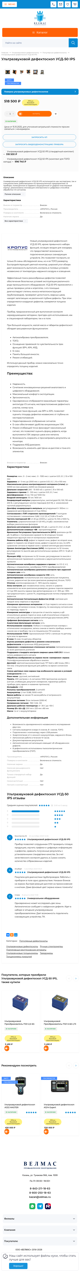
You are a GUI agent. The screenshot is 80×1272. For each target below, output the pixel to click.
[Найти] (73, 42)
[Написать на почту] (61, 4)
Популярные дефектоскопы (33, 941)
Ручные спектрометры (51, 946)
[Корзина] (75, 4)
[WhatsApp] (32, 1206)
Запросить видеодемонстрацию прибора (39, 144)
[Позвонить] (53, 4)
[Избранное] (68, 4)
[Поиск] (37, 42)
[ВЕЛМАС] (40, 18)
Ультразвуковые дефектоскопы (22, 946)
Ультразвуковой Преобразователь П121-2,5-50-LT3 (19, 1024)
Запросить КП (39, 137)
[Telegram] (40, 1206)
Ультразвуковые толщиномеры (22, 953)
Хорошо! (18, 1266)
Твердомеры (46, 953)
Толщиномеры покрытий (19, 956)
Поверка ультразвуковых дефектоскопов (26, 91)
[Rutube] (48, 1206)
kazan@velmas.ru (40, 1196)
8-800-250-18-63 (40, 1192)
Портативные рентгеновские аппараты (26, 950)
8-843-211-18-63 (40, 1188)
